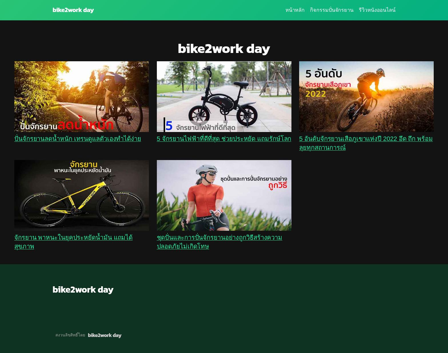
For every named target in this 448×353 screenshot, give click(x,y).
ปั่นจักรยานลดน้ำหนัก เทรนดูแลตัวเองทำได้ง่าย (77, 138)
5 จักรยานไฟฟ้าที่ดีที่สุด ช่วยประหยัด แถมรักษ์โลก (224, 138)
